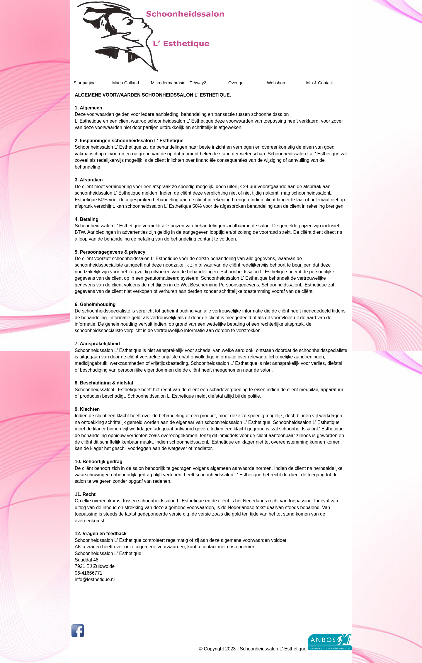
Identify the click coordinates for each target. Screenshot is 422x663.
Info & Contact (319, 82)
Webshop (276, 82)
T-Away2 (198, 82)
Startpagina (85, 82)
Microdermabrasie (168, 82)
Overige (235, 82)
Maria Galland (125, 82)
